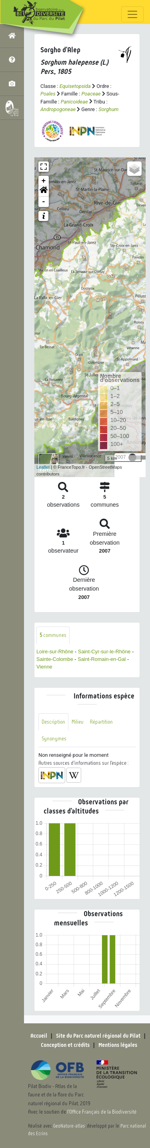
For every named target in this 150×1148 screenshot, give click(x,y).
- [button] (44, 202)
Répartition (101, 722)
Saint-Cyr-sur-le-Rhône (104, 652)
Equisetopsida (75, 86)
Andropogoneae (58, 109)
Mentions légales (117, 1045)
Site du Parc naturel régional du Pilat (98, 1035)
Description (53, 722)
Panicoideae (74, 102)
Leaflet (43, 467)
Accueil (38, 1035)
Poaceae (91, 94)
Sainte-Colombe (54, 659)
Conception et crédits (65, 1045)
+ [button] (44, 181)
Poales (48, 94)
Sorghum (108, 109)
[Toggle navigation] (132, 14)
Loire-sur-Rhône (54, 652)
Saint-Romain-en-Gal (102, 659)
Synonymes (54, 739)
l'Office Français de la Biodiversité (101, 1112)
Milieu (78, 722)
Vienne (44, 667)
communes (53, 635)
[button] (43, 191)
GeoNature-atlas (69, 1126)
